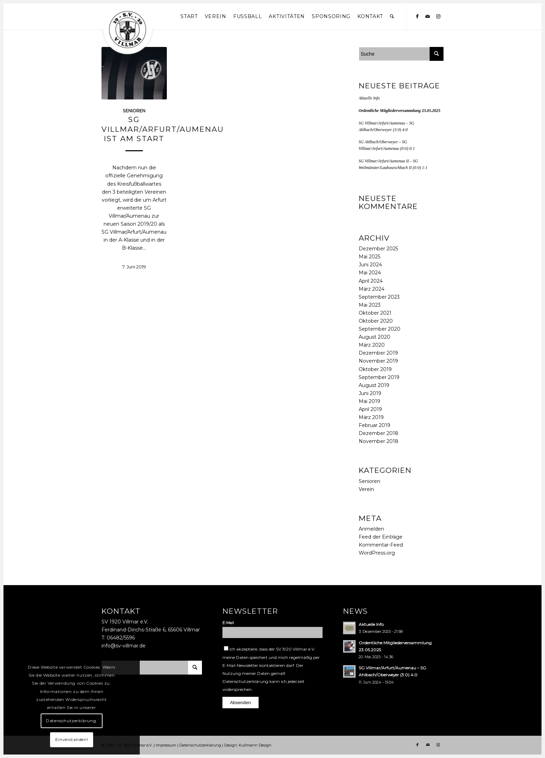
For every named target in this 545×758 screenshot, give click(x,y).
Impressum (166, 745)
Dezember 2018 (378, 433)
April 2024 (371, 281)
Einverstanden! (71, 739)
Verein (366, 489)
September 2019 (379, 377)
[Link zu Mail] (428, 16)
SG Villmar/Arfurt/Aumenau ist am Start (162, 129)
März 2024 (371, 289)
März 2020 (372, 345)
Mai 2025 (369, 256)
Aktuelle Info (369, 98)
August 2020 (374, 337)
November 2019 (378, 361)
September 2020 (379, 329)
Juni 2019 (370, 393)
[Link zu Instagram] (438, 16)
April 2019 (370, 409)
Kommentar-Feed (381, 545)
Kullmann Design (255, 745)
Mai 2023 (370, 305)
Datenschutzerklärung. (71, 720)
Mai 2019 (369, 401)
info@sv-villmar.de (123, 646)
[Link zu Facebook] (417, 16)
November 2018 (378, 441)
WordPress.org (377, 553)
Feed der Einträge (380, 537)
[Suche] (392, 16)
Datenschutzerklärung (245, 681)
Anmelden (371, 529)
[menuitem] (189, 16)
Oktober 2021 (375, 313)
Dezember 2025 (378, 248)
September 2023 (379, 297)
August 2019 (374, 385)
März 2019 (371, 417)
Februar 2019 (374, 425)
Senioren (369, 481)
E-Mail (228, 622)
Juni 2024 (370, 264)
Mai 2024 (370, 272)
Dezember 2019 (378, 353)
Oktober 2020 (376, 321)
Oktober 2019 (375, 369)
